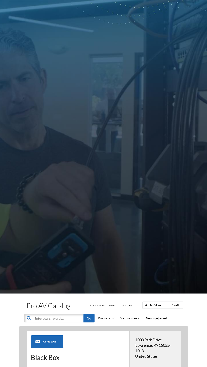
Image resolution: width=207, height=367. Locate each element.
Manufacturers (129, 318)
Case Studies (97, 305)
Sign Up (176, 305)
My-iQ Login (155, 305)
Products (105, 318)
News (112, 305)
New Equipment (156, 318)
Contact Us (126, 305)
